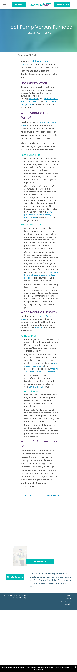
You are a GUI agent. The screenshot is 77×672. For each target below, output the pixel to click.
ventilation (33, 98)
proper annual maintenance (41, 364)
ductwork (38, 327)
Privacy (25, 595)
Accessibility (13, 598)
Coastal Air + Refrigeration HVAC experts (41, 370)
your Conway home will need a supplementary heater (41, 275)
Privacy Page (38, 669)
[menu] (4, 4)
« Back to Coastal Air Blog (40, 33)
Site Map (22, 598)
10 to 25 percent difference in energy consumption (39, 214)
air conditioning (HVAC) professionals (39, 100)
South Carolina (36, 387)
